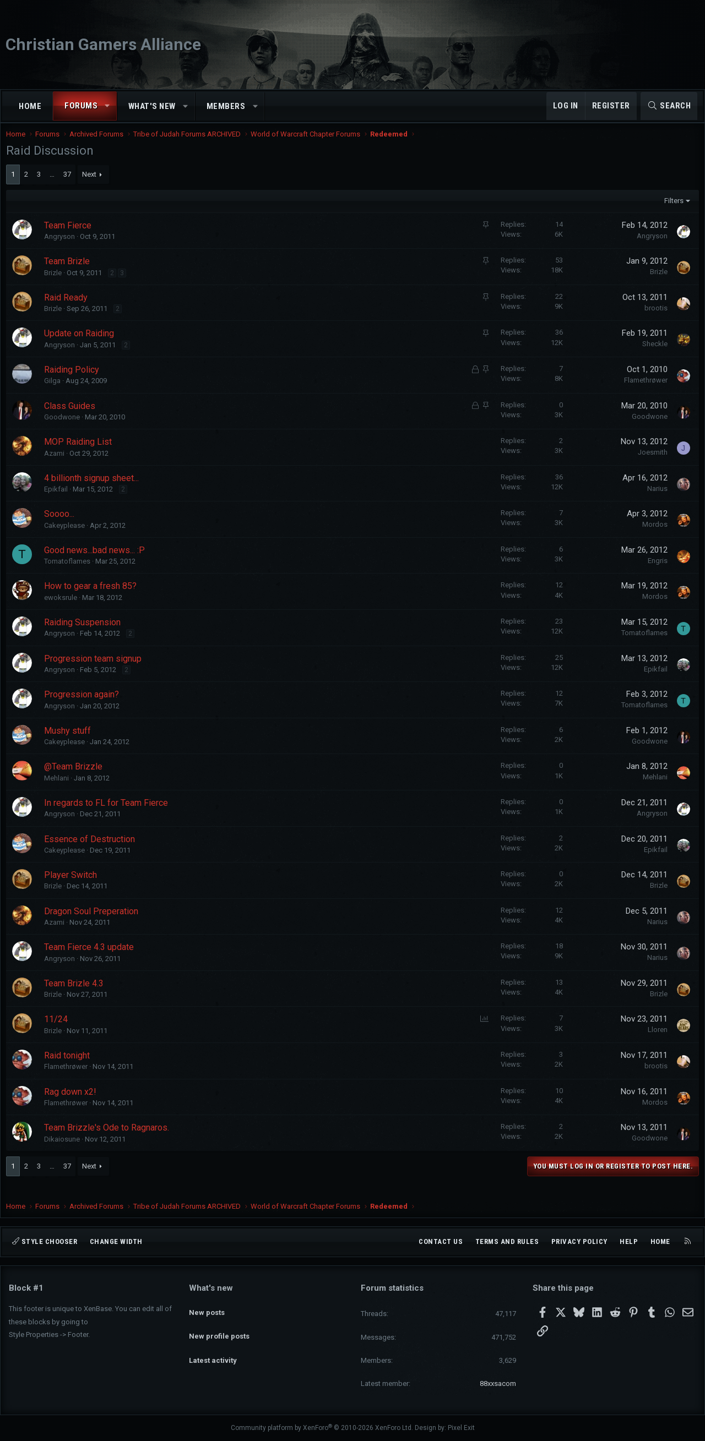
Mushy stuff (70, 741)
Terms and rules (507, 1241)
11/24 (58, 1030)
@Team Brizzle (76, 777)
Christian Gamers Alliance (103, 44)
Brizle (55, 284)
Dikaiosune (65, 1150)
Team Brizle (70, 272)
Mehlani (59, 789)
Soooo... (62, 525)
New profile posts (219, 1327)
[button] (107, 106)
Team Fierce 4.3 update (92, 958)
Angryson (62, 247)
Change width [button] (116, 1241)
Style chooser (44, 1241)
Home (30, 106)
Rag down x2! (73, 1103)
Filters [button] (671, 212)
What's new (152, 106)
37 (70, 185)
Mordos (652, 535)
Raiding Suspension (85, 633)
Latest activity (213, 1347)
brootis (653, 319)
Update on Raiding (82, 344)
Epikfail (58, 500)
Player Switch (73, 886)
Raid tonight (70, 1066)
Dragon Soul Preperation (94, 922)
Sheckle (652, 355)
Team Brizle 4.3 (76, 994)
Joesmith (650, 463)
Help (629, 1241)
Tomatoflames (70, 572)
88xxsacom (498, 1383)
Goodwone (65, 428)
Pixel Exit (461, 1428)
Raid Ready (68, 308)
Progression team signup (95, 669)
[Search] (669, 106)
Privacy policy (579, 1241)
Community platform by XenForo (322, 1428)
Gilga (55, 391)
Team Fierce (70, 236)
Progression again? (84, 705)
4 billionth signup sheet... (94, 489)
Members (226, 106)
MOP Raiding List (81, 452)
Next (92, 185)
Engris (655, 571)
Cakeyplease (67, 536)
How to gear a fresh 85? (93, 597)
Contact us (441, 1241)
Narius (654, 499)
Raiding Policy (74, 380)
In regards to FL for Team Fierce (109, 814)
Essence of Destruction (92, 850)
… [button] (54, 185)
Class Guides (72, 417)
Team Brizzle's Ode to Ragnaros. (109, 1138)
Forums (80, 106)
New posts (207, 1307)
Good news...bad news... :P (97, 561)
